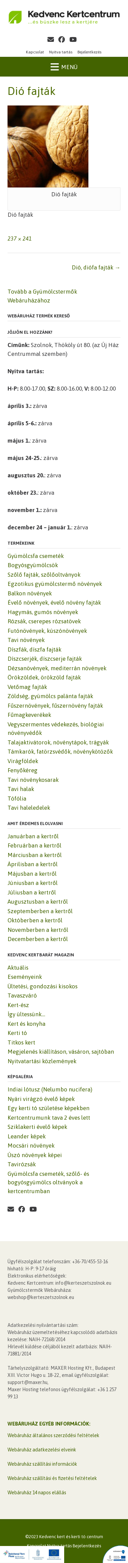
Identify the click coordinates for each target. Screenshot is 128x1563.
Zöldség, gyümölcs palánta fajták (50, 696)
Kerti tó (17, 1033)
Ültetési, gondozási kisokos (42, 986)
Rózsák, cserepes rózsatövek (44, 621)
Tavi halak (21, 789)
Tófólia (17, 798)
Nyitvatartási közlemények (42, 1061)
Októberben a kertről (35, 920)
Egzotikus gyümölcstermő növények (55, 583)
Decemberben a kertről (38, 939)
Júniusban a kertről (33, 882)
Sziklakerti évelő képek (37, 1126)
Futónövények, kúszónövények (47, 630)
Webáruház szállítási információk (42, 1464)
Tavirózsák (22, 1164)
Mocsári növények (31, 1145)
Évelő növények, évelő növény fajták (54, 602)
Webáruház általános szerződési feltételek (53, 1435)
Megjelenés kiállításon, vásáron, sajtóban (61, 1051)
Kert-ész (18, 1005)
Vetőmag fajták (27, 687)
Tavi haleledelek (29, 807)
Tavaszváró (22, 995)
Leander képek (27, 1136)
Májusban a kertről (32, 873)
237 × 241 (20, 238)
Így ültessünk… (26, 1014)
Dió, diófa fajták (96, 267)
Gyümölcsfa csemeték (36, 556)
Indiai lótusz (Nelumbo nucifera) (50, 1089)
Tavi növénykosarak (33, 779)
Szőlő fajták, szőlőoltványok (44, 574)
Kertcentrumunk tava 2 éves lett (49, 1117)
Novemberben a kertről (38, 929)
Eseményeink (25, 976)
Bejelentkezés (89, 52)
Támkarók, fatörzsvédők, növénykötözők (60, 751)
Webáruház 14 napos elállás (37, 1492)
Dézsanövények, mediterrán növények (57, 668)
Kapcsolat (35, 52)
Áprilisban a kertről (33, 864)
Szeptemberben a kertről (40, 911)
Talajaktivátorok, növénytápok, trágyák (58, 742)
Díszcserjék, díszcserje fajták (45, 658)
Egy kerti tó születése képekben (48, 1108)
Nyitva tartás (60, 52)
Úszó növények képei (35, 1155)
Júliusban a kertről (32, 892)
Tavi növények (26, 640)
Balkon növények (30, 593)
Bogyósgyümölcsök (33, 565)
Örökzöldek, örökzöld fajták (44, 677)
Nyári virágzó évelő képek (41, 1099)
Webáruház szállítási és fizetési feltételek (52, 1478)
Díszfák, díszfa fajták (34, 649)
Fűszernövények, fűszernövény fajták (55, 705)
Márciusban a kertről (35, 855)
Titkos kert (21, 1042)
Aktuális (18, 967)
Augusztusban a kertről (38, 901)
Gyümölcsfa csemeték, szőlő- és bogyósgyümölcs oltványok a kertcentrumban (48, 1182)
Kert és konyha (26, 1023)
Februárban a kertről (34, 845)
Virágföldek (23, 761)
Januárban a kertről (33, 836)
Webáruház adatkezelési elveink (42, 1449)
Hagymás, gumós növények (43, 612)
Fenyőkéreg (23, 770)
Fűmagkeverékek (29, 714)
